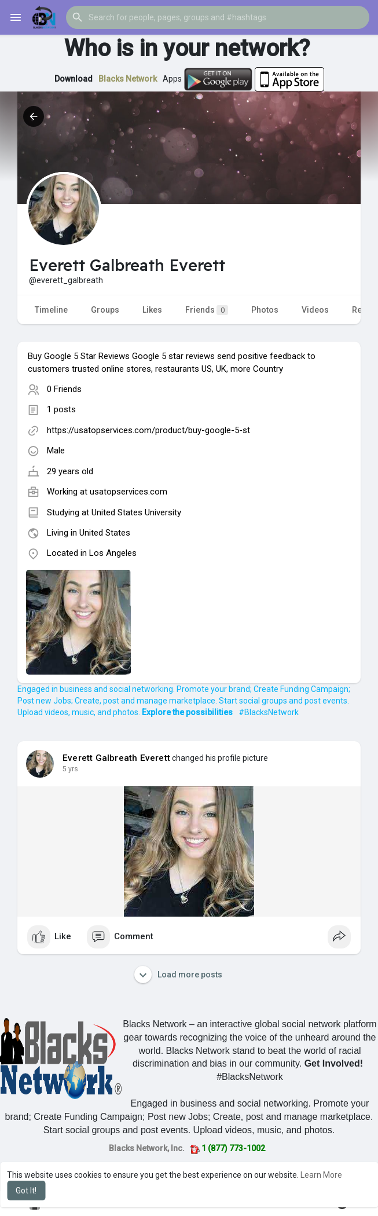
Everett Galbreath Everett (116, 758)
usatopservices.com (128, 491)
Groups (105, 309)
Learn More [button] (321, 1175)
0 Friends (64, 389)
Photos (264, 309)
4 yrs (70, 769)
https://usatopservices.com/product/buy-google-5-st (148, 430)
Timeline (51, 309)
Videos (315, 309)
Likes (152, 309)
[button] (217, 17)
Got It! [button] (26, 1190)
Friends (206, 310)
